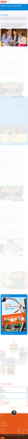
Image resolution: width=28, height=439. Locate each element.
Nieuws (1, 418)
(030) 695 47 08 (4, 397)
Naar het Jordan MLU (3, 423)
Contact (2, 417)
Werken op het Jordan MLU (4, 425)
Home (1, 11)
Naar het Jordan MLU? (5, 11)
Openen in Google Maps (5, 404)
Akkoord (2, 437)
